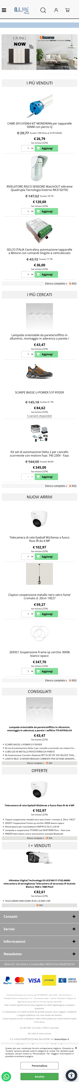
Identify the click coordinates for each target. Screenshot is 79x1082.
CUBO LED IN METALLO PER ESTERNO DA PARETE (30, 751)
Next (75, 54)
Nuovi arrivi (39, 496)
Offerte (40, 770)
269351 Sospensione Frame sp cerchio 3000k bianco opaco (39, 654)
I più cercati (39, 294)
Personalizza (39, 1065)
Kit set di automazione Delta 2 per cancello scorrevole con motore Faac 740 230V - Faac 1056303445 (39, 455)
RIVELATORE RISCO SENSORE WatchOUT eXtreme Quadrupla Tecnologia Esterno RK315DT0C (40, 188)
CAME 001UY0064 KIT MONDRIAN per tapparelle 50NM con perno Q (39, 125)
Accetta (39, 1076)
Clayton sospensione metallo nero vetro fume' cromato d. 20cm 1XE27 (39, 596)
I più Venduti (40, 83)
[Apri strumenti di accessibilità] (71, 1075)
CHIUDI (76, 1048)
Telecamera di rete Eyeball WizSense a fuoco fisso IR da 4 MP (39, 539)
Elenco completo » (56, 283)
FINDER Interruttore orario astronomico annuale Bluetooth (34, 833)
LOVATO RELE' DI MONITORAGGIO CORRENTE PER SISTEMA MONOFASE (41, 758)
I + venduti (40, 845)
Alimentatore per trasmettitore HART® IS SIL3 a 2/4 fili (32, 826)
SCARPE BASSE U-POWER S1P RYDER (39, 392)
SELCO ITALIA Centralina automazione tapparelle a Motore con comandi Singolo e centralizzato (39, 251)
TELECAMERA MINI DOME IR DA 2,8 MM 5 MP (27, 900)
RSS (74, 283)
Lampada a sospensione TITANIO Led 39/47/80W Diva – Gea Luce (37, 830)
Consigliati (39, 691)
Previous (4, 54)
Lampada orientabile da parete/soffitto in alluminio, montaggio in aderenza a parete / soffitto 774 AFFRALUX (39, 338)
